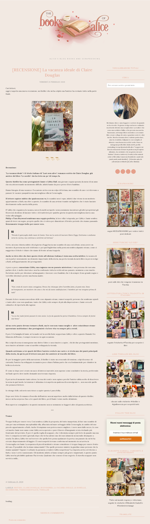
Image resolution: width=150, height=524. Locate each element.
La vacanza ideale (63, 488)
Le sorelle (80, 488)
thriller (44, 490)
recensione (12, 490)
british (18, 488)
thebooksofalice (28, 490)
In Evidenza (46, 488)
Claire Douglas (31, 488)
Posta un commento (17, 520)
